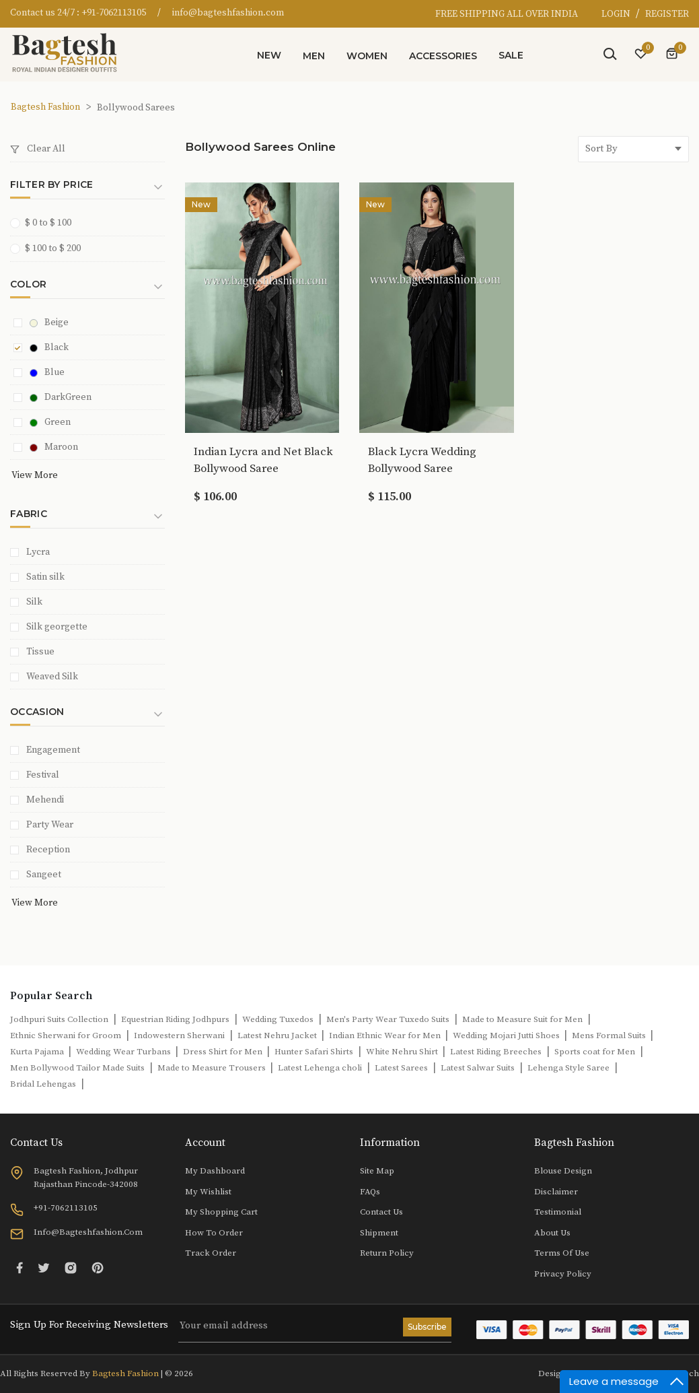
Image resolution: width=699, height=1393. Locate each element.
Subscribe (427, 1327)
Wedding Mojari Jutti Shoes (507, 1035)
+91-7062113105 (113, 13)
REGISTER (667, 14)
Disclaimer (556, 1191)
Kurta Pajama (38, 1051)
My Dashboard (215, 1170)
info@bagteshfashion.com (228, 13)
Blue (47, 372)
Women (367, 56)
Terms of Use (561, 1253)
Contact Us (381, 1212)
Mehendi (45, 800)
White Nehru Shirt (403, 1051)
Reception (48, 850)
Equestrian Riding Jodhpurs (175, 1019)
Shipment (379, 1232)
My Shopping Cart (221, 1212)
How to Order (214, 1232)
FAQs (370, 1191)
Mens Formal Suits (610, 1035)
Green (50, 422)
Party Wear (49, 825)
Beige (49, 322)
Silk (34, 602)
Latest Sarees (401, 1067)
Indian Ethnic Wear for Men (386, 1035)
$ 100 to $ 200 (49, 248)
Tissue (40, 652)
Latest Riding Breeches (496, 1051)
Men (314, 56)
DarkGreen (60, 397)
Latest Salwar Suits (478, 1067)
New (269, 55)
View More (34, 475)
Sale (511, 55)
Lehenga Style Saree (568, 1067)
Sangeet (43, 875)
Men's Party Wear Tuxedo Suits (387, 1019)
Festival (42, 775)
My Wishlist (208, 1191)
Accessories (443, 56)
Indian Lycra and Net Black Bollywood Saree (263, 460)
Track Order (210, 1253)
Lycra (38, 552)
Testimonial (557, 1212)
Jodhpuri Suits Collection (59, 1019)
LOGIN (616, 14)
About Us (552, 1232)
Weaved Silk (52, 677)
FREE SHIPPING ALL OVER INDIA (506, 14)
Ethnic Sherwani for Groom (65, 1035)
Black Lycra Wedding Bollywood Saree (422, 460)
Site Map (377, 1170)
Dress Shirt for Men (223, 1051)
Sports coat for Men (594, 1051)
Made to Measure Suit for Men (522, 1019)
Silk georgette (56, 627)
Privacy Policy (562, 1273)
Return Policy (387, 1253)
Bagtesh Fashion (45, 107)
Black (49, 347)
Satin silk (45, 577)
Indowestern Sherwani (179, 1035)
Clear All (37, 149)
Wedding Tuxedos (278, 1019)
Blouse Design (563, 1170)
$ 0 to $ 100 (45, 222)
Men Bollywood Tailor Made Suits (77, 1067)
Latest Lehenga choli (320, 1067)
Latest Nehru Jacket (278, 1035)
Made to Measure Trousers (212, 1067)
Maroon (54, 447)
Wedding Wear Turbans (124, 1051)
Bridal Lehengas (43, 1084)
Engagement (53, 750)
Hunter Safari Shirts (313, 1051)
